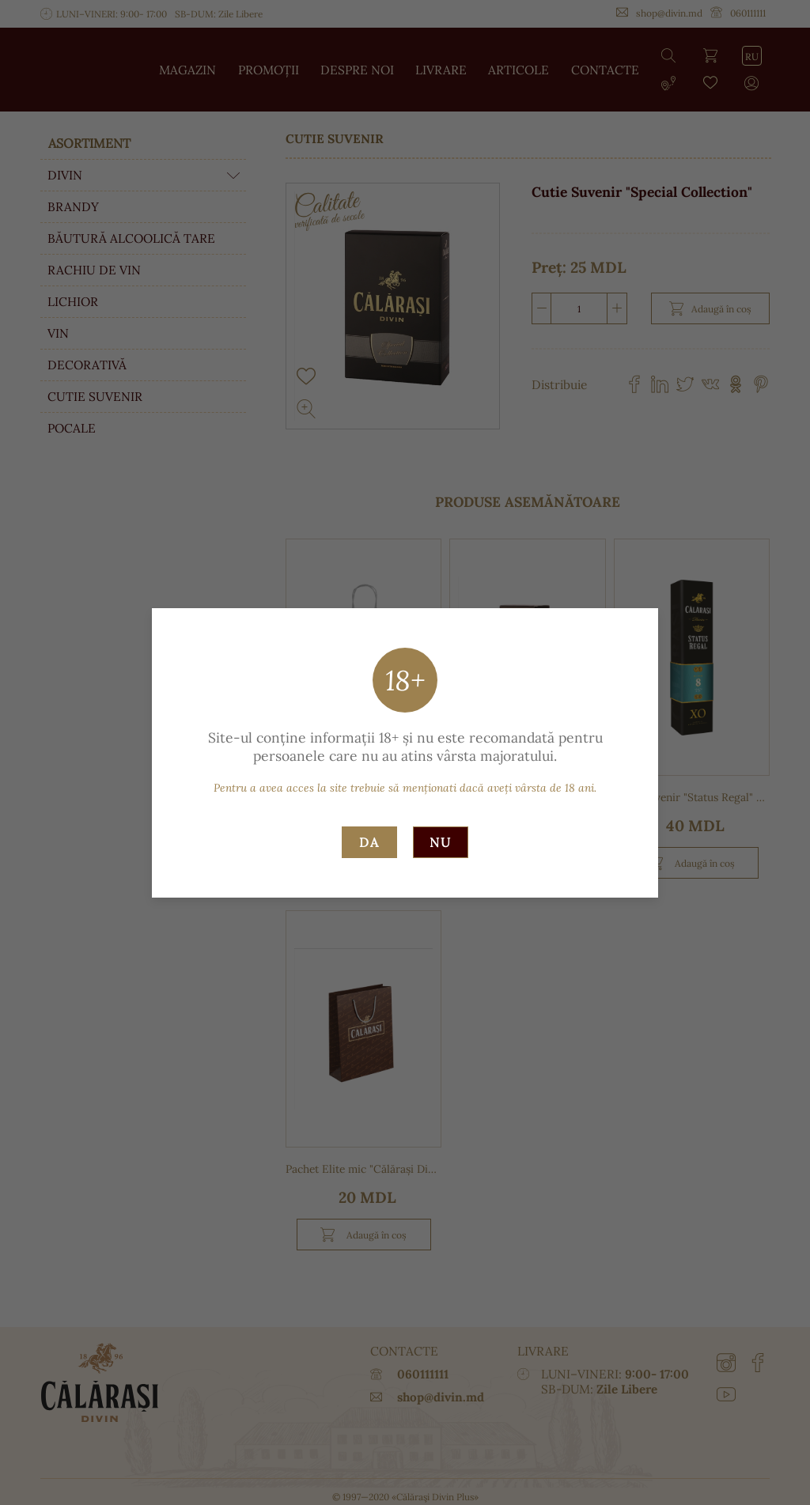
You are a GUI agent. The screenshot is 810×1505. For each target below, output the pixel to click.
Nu (441, 842)
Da (369, 842)
